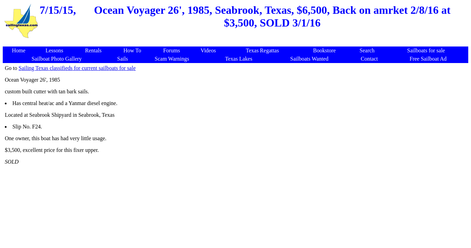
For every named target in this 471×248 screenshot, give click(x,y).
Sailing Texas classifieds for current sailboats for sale (77, 68)
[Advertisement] (236, 42)
